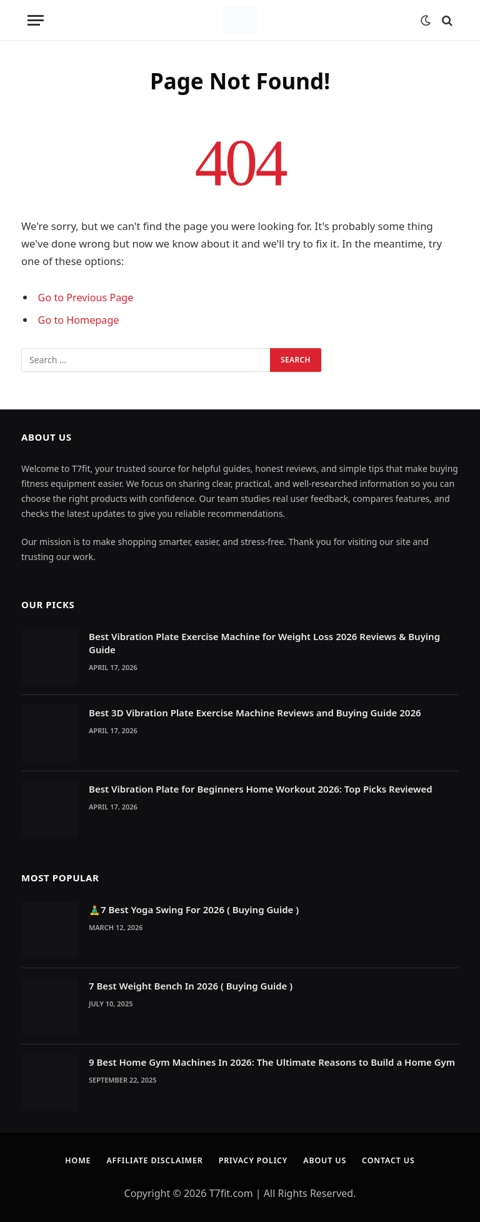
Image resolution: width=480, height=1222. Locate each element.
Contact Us (394, 1159)
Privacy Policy (254, 1159)
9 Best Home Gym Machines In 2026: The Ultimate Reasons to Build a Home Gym (272, 1061)
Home (71, 1159)
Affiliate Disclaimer (151, 1159)
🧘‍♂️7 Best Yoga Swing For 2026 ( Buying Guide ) (194, 909)
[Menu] (36, 20)
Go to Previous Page (87, 297)
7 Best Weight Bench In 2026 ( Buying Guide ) (190, 985)
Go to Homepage (79, 320)
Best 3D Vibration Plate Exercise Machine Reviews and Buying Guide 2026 (255, 712)
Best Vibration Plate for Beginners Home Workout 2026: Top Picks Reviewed (260, 788)
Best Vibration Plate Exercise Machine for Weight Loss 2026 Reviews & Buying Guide (264, 642)
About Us (328, 1159)
